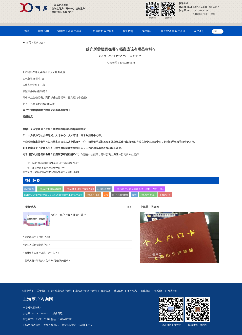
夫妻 (106, 195)
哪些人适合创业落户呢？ (37, 244)
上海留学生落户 (148, 195)
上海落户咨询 (118, 154)
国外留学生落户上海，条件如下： (42, 252)
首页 (27, 31)
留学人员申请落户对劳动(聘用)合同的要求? (47, 260)
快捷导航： (28, 290)
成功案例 (147, 31)
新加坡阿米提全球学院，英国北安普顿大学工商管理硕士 (53, 195)
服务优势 (128, 31)
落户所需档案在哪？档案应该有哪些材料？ (54, 154)
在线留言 (145, 290)
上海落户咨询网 (38, 299)
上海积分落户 (93, 195)
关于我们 (41, 290)
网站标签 (172, 290)
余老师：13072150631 (122, 62)
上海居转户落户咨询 (102, 31)
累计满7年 (29, 189)
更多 (129, 206)
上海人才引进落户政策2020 (79, 189)
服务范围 (43, 31)
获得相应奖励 (104, 189)
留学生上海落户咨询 (69, 31)
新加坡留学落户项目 (173, 31)
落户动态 (198, 31)
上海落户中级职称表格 (50, 189)
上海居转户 (165, 195)
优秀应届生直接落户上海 (37, 236)
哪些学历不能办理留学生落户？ (48, 168)
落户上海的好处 (120, 195)
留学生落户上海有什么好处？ (68, 214)
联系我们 (159, 290)
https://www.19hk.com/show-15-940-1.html (56, 172)
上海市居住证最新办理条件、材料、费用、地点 (139, 189)
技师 (134, 195)
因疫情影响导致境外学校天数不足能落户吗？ (55, 163)
